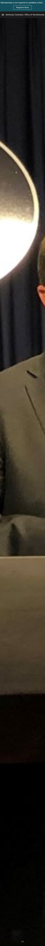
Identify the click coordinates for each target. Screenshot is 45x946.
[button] (3, 14)
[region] (22, 5)
